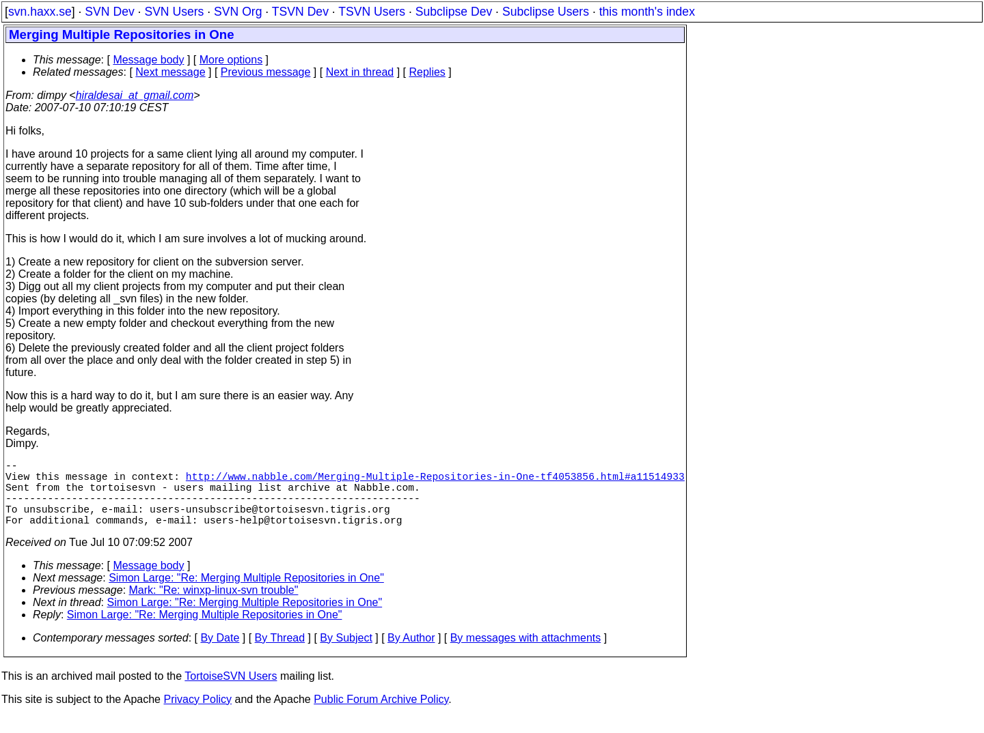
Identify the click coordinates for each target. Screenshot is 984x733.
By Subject (346, 654)
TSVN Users (371, 11)
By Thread (280, 654)
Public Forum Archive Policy (381, 715)
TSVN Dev (300, 11)
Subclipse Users (545, 11)
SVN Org (238, 11)
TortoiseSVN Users (230, 692)
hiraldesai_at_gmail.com (135, 95)
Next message (170, 72)
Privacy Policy (197, 715)
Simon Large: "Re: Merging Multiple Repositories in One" (246, 594)
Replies (427, 72)
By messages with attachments (525, 654)
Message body (148, 60)
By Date (219, 654)
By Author (411, 654)
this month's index (647, 11)
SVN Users (174, 11)
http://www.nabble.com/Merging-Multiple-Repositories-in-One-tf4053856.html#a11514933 (435, 481)
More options (231, 60)
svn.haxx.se (40, 11)
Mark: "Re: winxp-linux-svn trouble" (214, 606)
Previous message (266, 72)
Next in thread (360, 72)
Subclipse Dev (453, 11)
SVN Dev (109, 11)
